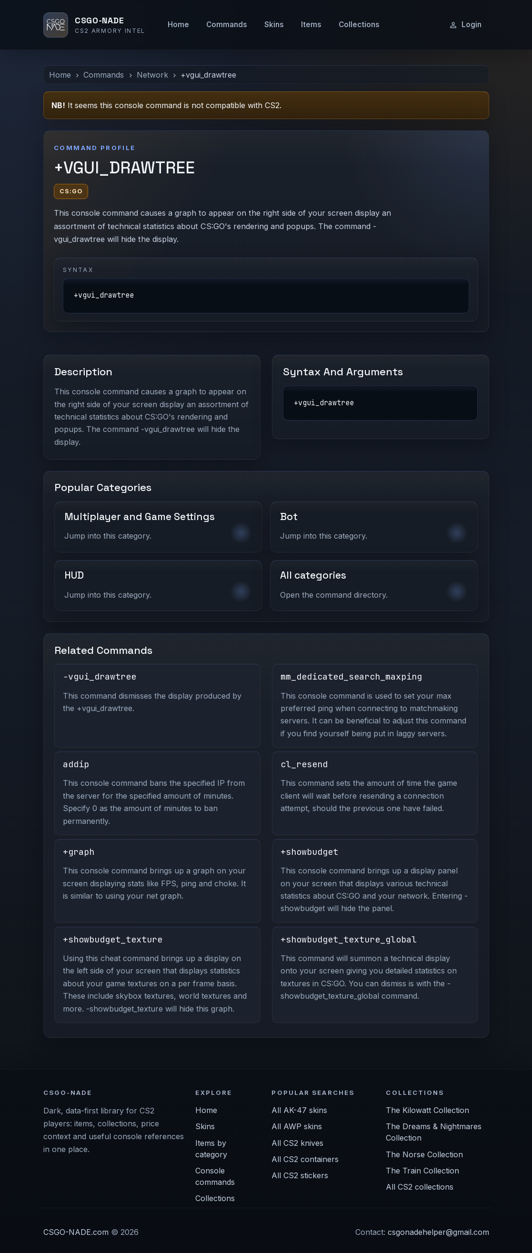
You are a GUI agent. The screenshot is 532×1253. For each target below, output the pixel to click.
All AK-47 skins (299, 1110)
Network (152, 75)
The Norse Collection (424, 1154)
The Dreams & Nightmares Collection (434, 1132)
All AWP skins (296, 1126)
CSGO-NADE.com (76, 1232)
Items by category (211, 1148)
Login (465, 25)
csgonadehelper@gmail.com (438, 1232)
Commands (226, 24)
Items (311, 24)
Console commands (215, 1176)
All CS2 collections (419, 1187)
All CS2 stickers (299, 1175)
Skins (274, 24)
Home (178, 24)
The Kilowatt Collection (427, 1110)
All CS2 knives (297, 1143)
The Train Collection (422, 1170)
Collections (359, 24)
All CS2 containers (305, 1159)
